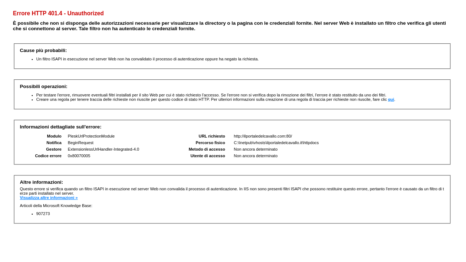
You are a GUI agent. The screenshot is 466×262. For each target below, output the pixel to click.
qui (391, 99)
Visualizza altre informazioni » (49, 197)
